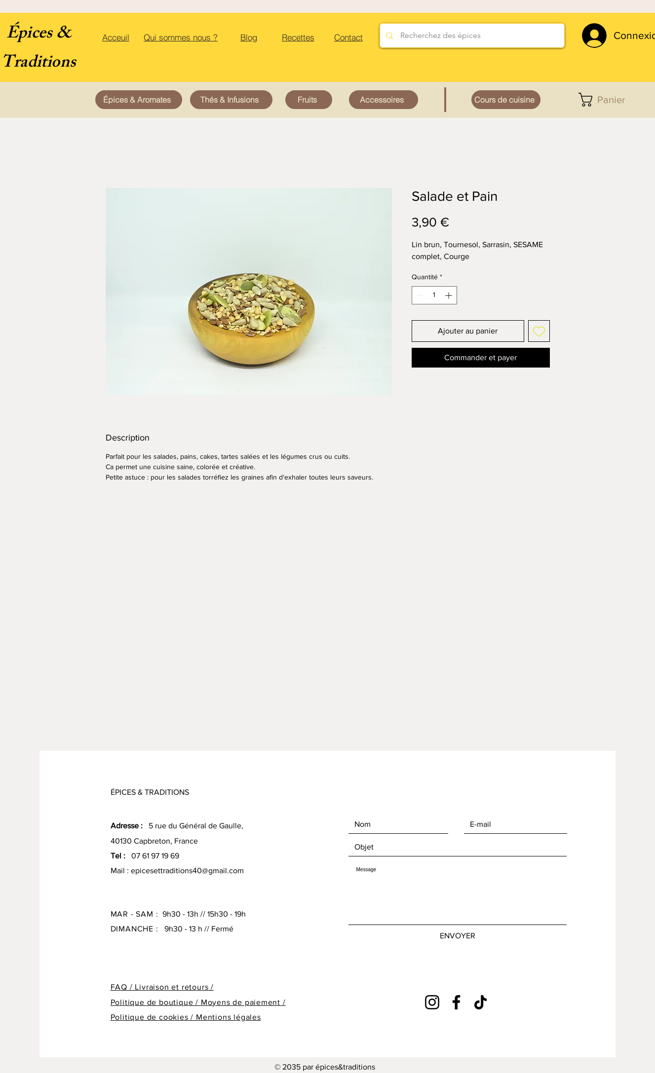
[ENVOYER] (458, 936)
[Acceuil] (115, 37)
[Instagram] (432, 1002)
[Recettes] (298, 37)
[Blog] (249, 37)
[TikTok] (480, 1002)
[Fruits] (308, 99)
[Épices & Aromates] (138, 99)
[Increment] (449, 295)
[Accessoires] (383, 99)
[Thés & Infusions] (231, 99)
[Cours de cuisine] (505, 99)
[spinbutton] (434, 295)
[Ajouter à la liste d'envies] (539, 331)
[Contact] (348, 37)
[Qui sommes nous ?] (181, 37)
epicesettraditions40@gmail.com (187, 870)
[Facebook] (456, 1002)
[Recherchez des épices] (471, 35)
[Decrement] (419, 295)
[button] (609, 100)
